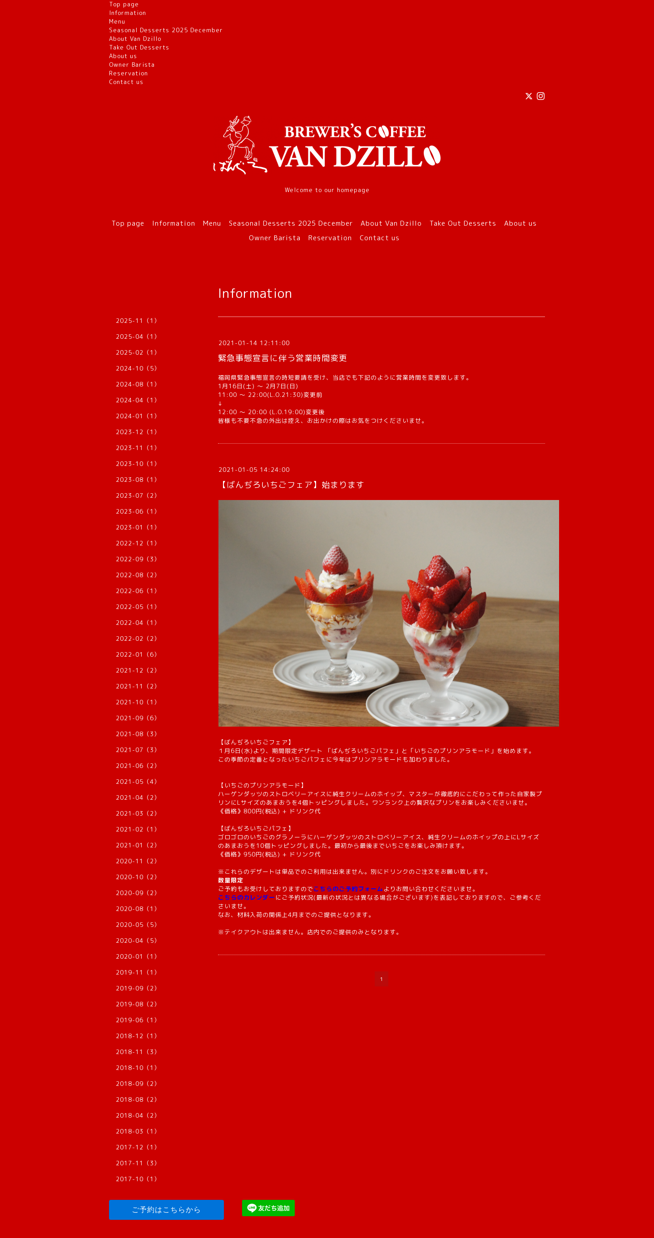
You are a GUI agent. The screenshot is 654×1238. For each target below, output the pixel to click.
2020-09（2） (138, 893)
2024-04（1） (138, 400)
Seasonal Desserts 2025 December (166, 30)
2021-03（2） (138, 813)
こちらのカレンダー (246, 897)
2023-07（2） (138, 495)
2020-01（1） (138, 956)
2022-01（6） (138, 654)
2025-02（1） (138, 352)
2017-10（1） (138, 1179)
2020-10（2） (138, 877)
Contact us (126, 82)
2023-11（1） (138, 448)
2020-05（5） (138, 925)
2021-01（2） (138, 845)
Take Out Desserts (139, 47)
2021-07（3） (138, 750)
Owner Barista (132, 64)
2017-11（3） (138, 1163)
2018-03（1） (138, 1131)
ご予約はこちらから (166, 1209)
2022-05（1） (138, 607)
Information (127, 13)
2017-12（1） (138, 1147)
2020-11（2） (138, 861)
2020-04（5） (138, 940)
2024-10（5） (138, 368)
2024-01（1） (138, 416)
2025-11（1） (138, 321)
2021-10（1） (138, 702)
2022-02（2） (138, 638)
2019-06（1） (138, 1020)
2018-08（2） (138, 1099)
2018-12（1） (138, 1036)
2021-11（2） (138, 686)
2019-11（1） (138, 972)
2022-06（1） (138, 591)
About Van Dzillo (135, 39)
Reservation (128, 73)
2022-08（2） (138, 575)
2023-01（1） (138, 527)
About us (123, 56)
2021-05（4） (138, 781)
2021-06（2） (138, 766)
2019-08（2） (138, 1004)
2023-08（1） (138, 479)
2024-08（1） (138, 384)
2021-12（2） (138, 670)
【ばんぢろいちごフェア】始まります (291, 484)
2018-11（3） (138, 1052)
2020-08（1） (138, 909)
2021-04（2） (138, 797)
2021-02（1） (138, 829)
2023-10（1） (138, 464)
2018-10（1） (138, 1068)
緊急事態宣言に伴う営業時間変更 (282, 358)
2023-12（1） (138, 432)
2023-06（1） (138, 511)
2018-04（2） (138, 1115)
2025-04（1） (138, 336)
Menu (117, 21)
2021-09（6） (138, 718)
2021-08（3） (138, 734)
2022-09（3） (138, 559)
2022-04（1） (138, 623)
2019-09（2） (138, 988)
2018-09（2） (138, 1084)
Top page (124, 4)
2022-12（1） (138, 543)
